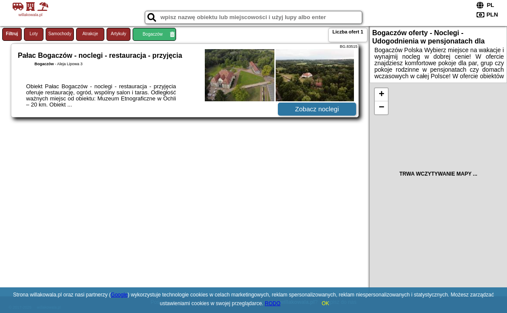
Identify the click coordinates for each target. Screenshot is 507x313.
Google (119, 295)
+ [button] (381, 94)
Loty (34, 33)
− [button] (381, 107)
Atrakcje (90, 33)
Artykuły (119, 33)
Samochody (59, 33)
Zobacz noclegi (317, 109)
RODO (272, 303)
